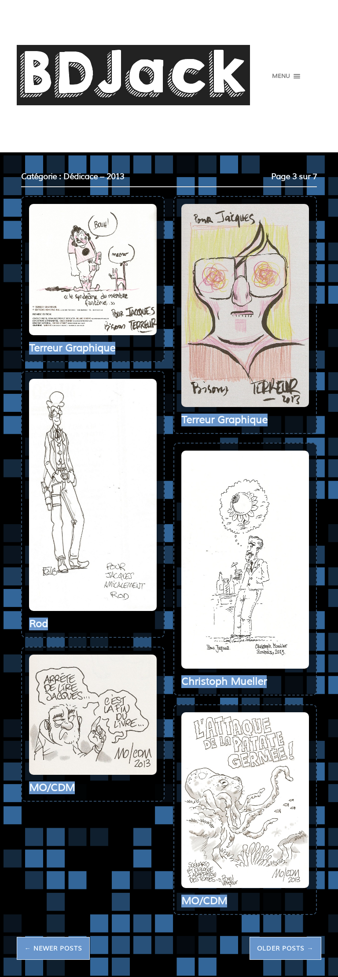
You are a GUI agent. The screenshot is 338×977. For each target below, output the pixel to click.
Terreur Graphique (72, 348)
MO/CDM (52, 787)
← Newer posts (53, 948)
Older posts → (285, 948)
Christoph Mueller (224, 681)
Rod (38, 624)
